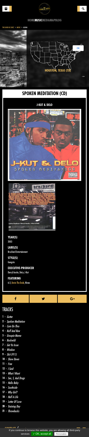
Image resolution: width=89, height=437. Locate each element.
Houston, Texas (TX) (58, 70)
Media (46, 20)
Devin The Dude (18, 283)
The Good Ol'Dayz (8, 27)
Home (31, 20)
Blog (58, 20)
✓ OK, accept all (42, 433)
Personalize (61, 434)
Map (52, 20)
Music (38, 20)
